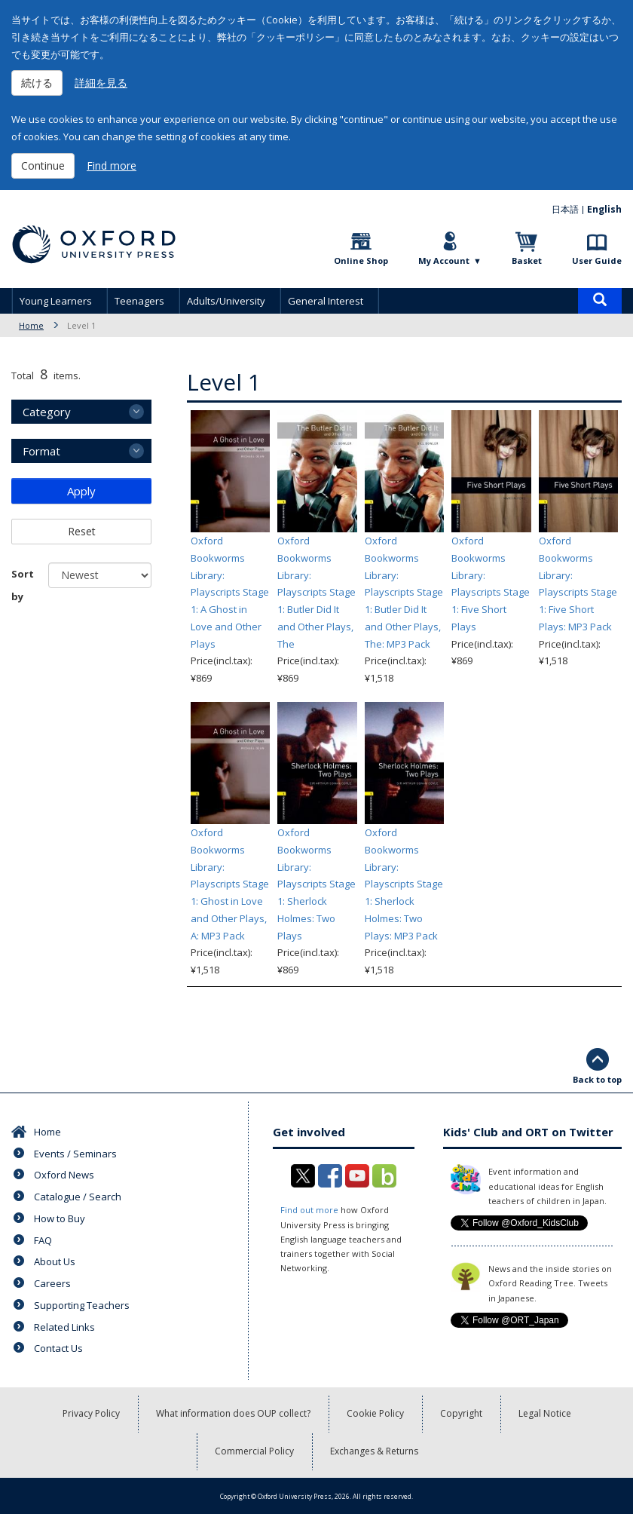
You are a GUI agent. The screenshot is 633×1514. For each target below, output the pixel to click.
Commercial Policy (254, 1451)
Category (47, 411)
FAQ (43, 1240)
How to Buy (59, 1218)
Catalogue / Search (77, 1196)
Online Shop (361, 260)
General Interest (325, 301)
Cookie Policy (375, 1413)
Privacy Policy (91, 1413)
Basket (527, 260)
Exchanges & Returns (374, 1451)
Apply (81, 490)
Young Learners (56, 301)
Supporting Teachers (82, 1305)
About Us (54, 1261)
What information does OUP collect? (233, 1413)
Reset (82, 531)
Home (31, 325)
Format (41, 450)
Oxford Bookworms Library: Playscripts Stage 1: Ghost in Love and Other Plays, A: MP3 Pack (230, 884)
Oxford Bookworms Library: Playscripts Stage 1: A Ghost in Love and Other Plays (230, 592)
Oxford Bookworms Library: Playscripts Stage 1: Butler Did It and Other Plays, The (316, 592)
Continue (43, 165)
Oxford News (64, 1174)
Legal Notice (544, 1413)
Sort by (22, 585)
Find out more (309, 1209)
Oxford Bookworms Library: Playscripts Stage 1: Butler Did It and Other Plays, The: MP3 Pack (404, 592)
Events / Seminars (75, 1153)
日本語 (565, 209)
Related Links (64, 1327)
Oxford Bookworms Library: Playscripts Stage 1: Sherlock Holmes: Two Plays (316, 884)
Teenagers (139, 301)
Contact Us (58, 1348)
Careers (52, 1283)
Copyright (461, 1413)
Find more (111, 165)
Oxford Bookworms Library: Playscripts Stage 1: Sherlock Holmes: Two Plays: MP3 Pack (404, 884)
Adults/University (226, 301)
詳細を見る (101, 82)
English (604, 209)
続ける (37, 82)
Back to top (597, 1079)
